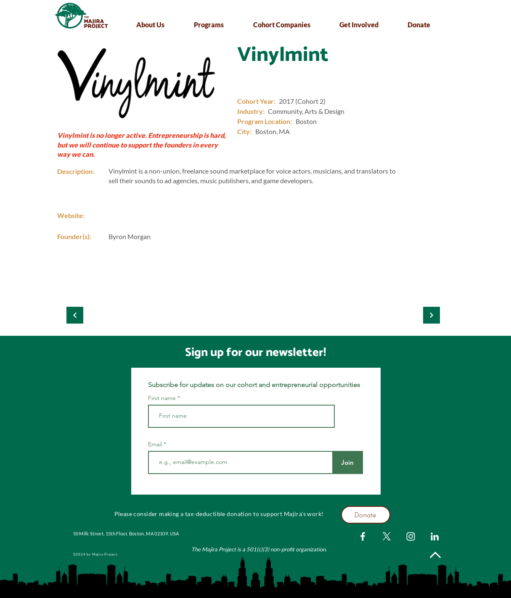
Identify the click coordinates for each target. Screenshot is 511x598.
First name (162, 398)
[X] (386, 536)
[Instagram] (410, 536)
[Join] (347, 462)
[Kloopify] (74, 315)
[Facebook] (362, 536)
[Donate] (365, 515)
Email (156, 444)
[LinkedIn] (434, 536)
